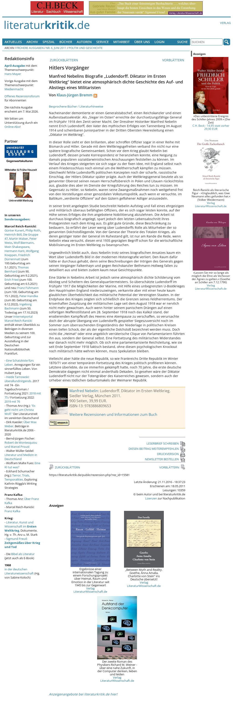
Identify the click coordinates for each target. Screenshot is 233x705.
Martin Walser (18, 239)
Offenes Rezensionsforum (22, 96)
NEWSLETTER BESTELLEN (165, 459)
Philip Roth (32, 230)
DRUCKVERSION (171, 454)
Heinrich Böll (13, 234)
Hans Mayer (13, 74)
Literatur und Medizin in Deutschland (21, 457)
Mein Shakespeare (17, 247)
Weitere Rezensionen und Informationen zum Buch (113, 414)
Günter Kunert (14, 230)
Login (159, 42)
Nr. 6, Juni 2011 (56, 48)
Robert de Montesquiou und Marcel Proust (21, 444)
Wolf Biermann (24, 243)
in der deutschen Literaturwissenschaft (19, 571)
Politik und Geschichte (86, 48)
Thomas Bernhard (17, 269)
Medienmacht (14, 89)
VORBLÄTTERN (173, 60)
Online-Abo (12, 127)
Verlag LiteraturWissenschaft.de (90, 590)
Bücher (65, 42)
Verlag (225, 23)
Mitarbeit (121, 42)
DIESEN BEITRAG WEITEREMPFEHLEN (157, 449)
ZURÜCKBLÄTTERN (63, 60)
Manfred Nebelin (83, 390)
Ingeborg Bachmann (18, 306)
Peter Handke (28, 296)
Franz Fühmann (28, 288)
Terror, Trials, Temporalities (17, 477)
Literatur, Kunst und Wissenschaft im (21, 526)
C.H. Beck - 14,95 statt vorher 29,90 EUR (210, 127)
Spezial (49, 42)
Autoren (84, 42)
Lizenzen (151, 498)
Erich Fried (12, 280)
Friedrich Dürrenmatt (17, 257)
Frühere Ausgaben (30, 48)
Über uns (142, 42)
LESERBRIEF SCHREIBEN (166, 443)
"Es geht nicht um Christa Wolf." (20, 410)
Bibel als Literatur (23, 554)
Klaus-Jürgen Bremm (74, 95)
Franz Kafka (12, 511)
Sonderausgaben (17, 219)
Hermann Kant (15, 251)
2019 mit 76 (12, 401)
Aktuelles (13, 42)
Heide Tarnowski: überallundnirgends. (18, 379)
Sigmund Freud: (22, 543)
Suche (182, 42)
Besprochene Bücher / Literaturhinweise (76, 106)
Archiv (32, 42)
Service (102, 42)
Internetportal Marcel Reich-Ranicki (19, 318)
